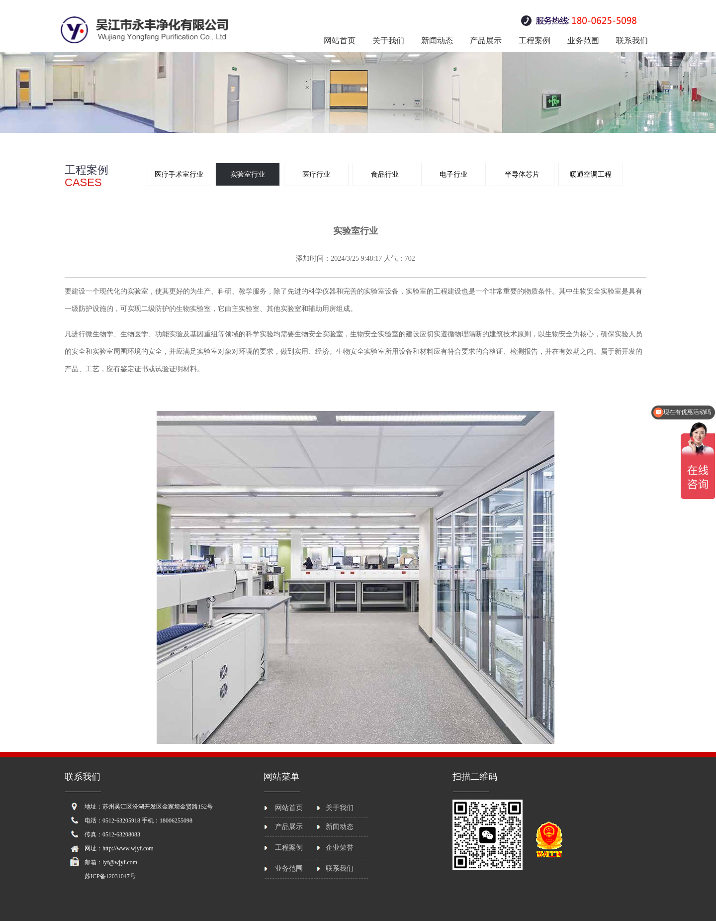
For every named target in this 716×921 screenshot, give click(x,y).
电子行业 (453, 174)
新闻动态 (437, 40)
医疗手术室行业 (179, 174)
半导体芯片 (522, 174)
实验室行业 (247, 174)
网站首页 (340, 40)
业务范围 (583, 40)
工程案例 (534, 40)
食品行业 (385, 174)
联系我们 (632, 40)
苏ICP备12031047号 (110, 876)
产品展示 (486, 40)
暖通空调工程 (591, 174)
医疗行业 (316, 174)
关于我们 (388, 40)
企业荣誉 (340, 847)
